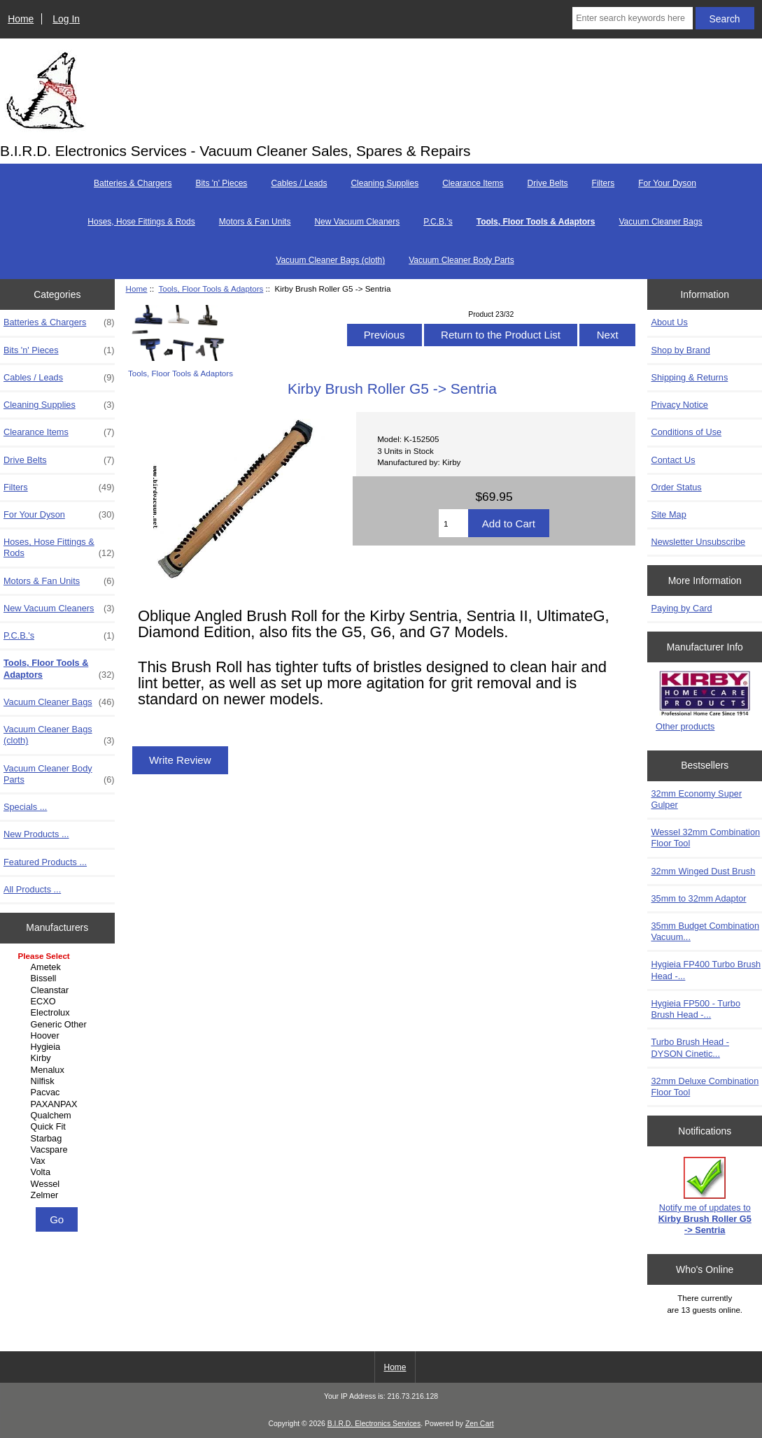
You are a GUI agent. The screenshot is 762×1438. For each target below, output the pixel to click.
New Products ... (36, 834)
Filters (603, 183)
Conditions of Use (686, 432)
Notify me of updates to (705, 1196)
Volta (59, 1172)
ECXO (59, 1001)
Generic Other (59, 1024)
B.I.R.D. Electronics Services (374, 1424)
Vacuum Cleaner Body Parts (461, 260)
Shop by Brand (680, 350)
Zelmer (59, 1195)
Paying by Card (681, 608)
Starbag (59, 1138)
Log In (66, 18)
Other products (685, 726)
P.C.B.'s (437, 222)
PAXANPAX (59, 1104)
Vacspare (59, 1149)
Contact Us (673, 460)
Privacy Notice (679, 404)
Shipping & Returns (689, 377)
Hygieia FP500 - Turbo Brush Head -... (695, 1009)
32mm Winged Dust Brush (703, 871)
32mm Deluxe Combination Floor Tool (705, 1086)
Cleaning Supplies (384, 183)
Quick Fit (59, 1126)
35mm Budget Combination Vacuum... (705, 931)
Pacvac (59, 1092)
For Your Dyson (667, 183)
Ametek (59, 967)
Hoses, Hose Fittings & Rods (141, 222)
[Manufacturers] (57, 1076)
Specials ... (25, 807)
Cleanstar (59, 990)
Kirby (59, 1058)
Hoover (59, 1035)
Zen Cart (479, 1424)
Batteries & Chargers (132, 183)
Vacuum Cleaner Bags (660, 222)
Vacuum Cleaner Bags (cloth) (330, 260)
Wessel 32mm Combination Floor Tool (705, 837)
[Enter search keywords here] (632, 18)
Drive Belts (548, 183)
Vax (59, 1161)
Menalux (59, 1070)
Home (21, 18)
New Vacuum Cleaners (357, 222)
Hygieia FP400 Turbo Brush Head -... (706, 970)
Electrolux (59, 1012)
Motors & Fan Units (255, 222)
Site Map (668, 514)
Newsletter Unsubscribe (698, 541)
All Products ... (32, 889)
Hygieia (59, 1047)
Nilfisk (59, 1081)
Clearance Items (472, 183)
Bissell (59, 978)
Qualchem (59, 1115)
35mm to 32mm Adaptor (698, 898)
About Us (669, 322)
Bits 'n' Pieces (221, 183)
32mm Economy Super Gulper (696, 799)
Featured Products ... (45, 862)
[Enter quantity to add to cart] (453, 523)
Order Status (676, 487)
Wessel (59, 1184)
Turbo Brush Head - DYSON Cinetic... (690, 1047)
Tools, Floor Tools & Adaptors (210, 288)
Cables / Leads (299, 183)
